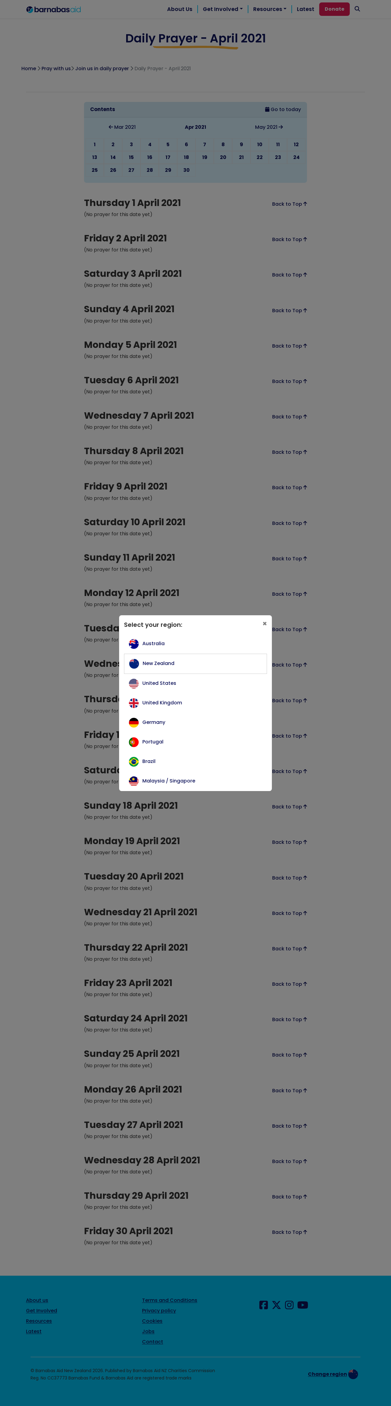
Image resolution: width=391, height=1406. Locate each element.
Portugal (152, 741)
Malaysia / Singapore (168, 780)
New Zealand (158, 663)
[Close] (265, 623)
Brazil (148, 761)
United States (159, 683)
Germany (153, 722)
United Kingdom (162, 702)
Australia (153, 643)
